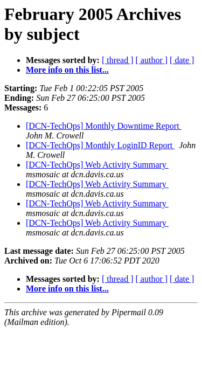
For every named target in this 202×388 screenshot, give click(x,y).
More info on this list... (67, 69)
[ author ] (152, 60)
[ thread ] (118, 60)
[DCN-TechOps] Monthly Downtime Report (104, 125)
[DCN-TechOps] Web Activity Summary (97, 164)
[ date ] (182, 60)
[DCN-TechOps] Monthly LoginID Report (100, 145)
